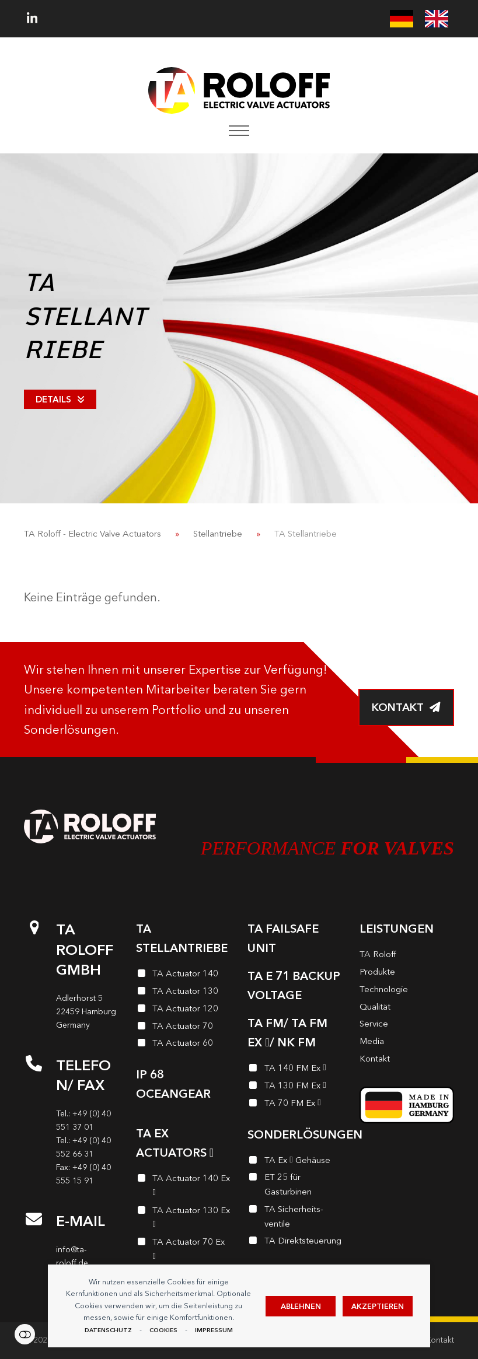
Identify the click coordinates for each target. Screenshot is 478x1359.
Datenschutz (108, 1330)
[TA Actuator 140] (183, 975)
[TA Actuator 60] (183, 1044)
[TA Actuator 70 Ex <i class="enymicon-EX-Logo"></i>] (183, 1251)
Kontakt (440, 1340)
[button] (239, 130)
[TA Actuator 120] (183, 1010)
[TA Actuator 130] (183, 992)
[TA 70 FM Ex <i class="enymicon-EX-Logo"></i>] (294, 1104)
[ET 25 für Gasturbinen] (294, 1186)
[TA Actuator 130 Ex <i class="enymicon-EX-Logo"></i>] (183, 1219)
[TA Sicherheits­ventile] (294, 1218)
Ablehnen (301, 1306)
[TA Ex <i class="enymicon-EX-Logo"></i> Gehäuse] (294, 1162)
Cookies (163, 1330)
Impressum (214, 1330)
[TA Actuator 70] (183, 1027)
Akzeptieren (377, 1306)
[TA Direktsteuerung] (294, 1242)
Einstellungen (25, 1334)
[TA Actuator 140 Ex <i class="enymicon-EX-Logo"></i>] (183, 1187)
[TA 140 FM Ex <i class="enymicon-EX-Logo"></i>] (294, 1069)
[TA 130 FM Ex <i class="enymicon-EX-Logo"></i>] (294, 1087)
